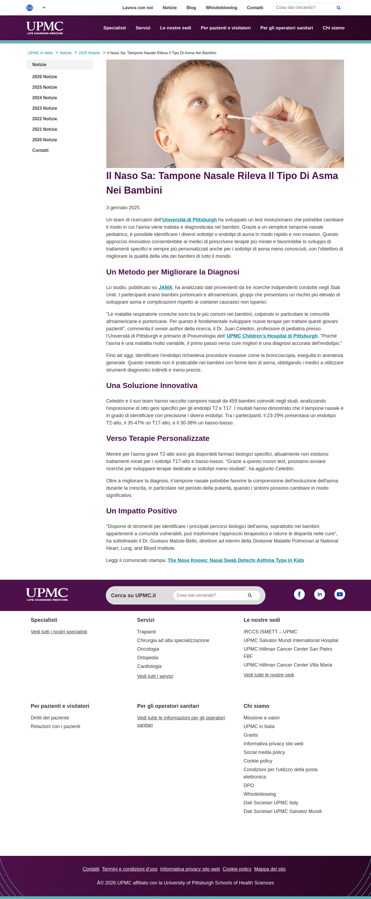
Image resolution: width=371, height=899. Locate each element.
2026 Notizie (44, 76)
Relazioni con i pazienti (55, 726)
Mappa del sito (270, 869)
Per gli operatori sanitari (286, 27)
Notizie (170, 7)
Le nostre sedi (175, 27)
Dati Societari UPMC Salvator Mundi (283, 811)
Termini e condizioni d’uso (130, 869)
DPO (249, 785)
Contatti (255, 7)
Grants (251, 735)
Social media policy (264, 752)
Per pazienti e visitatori (226, 27)
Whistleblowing (221, 7)
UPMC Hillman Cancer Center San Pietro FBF (288, 652)
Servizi (143, 27)
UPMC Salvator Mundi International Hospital (291, 640)
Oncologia (148, 649)
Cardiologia (149, 666)
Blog (191, 7)
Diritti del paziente (50, 717)
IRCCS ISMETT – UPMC (271, 631)
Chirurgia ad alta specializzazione (173, 640)
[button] (40, 8)
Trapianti (146, 631)
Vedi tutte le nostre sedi (269, 675)
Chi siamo (334, 27)
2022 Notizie (44, 118)
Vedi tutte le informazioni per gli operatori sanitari (181, 721)
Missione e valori (262, 717)
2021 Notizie (44, 129)
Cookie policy (258, 761)
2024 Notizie (44, 97)
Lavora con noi (137, 7)
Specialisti (114, 27)
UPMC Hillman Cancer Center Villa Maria (288, 665)
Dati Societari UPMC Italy (271, 802)
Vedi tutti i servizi (155, 676)
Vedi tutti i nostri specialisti (59, 631)
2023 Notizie (44, 108)
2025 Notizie (44, 87)
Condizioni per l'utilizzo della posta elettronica (281, 773)
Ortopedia (147, 657)
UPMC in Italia (259, 726)
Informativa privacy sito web (273, 743)
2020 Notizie (44, 140)
